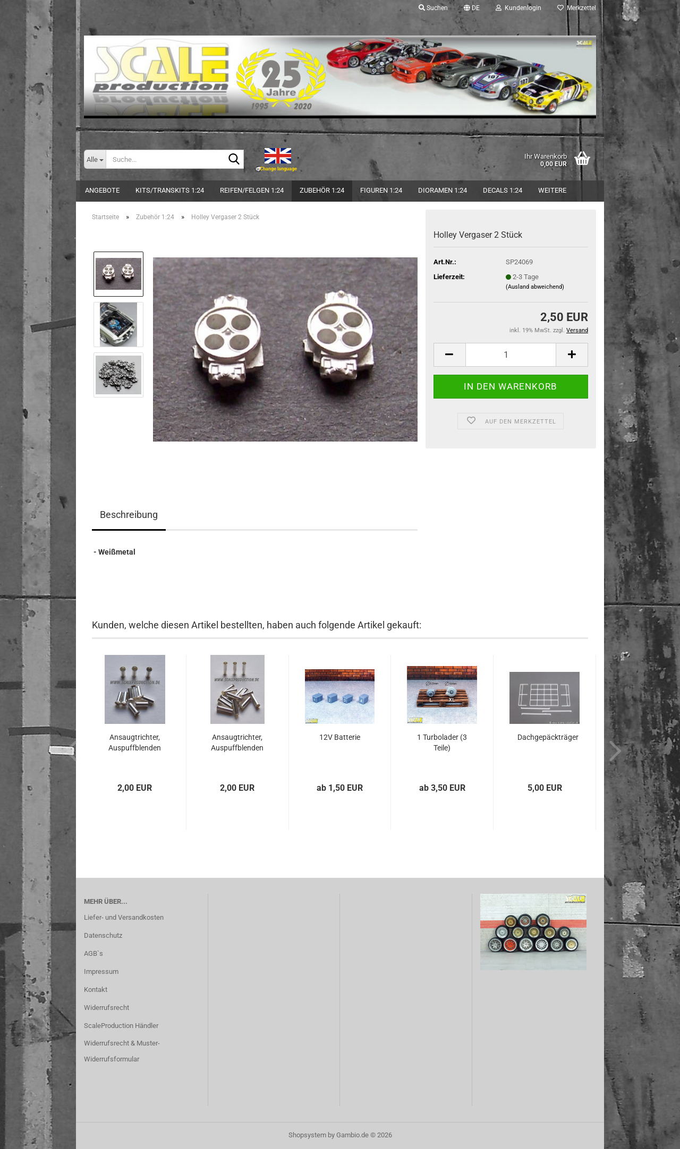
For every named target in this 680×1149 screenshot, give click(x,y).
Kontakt (95, 990)
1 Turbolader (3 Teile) (442, 742)
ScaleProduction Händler (121, 1026)
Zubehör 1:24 (322, 190)
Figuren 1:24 (381, 190)
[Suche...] (95, 159)
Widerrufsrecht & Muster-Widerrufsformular (122, 1051)
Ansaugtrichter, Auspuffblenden (134, 742)
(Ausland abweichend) (535, 286)
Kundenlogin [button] (518, 8)
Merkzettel (576, 8)
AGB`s (93, 953)
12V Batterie (339, 737)
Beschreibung (129, 514)
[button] (472, 8)
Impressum (101, 971)
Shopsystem (307, 1135)
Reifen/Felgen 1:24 (252, 190)
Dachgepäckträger (548, 737)
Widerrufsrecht (106, 1008)
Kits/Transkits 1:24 (169, 190)
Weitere (552, 190)
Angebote (102, 190)
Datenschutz (103, 935)
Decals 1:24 (502, 190)
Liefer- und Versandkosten (124, 917)
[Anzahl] (510, 355)
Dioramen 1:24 (442, 190)
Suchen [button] (433, 8)
